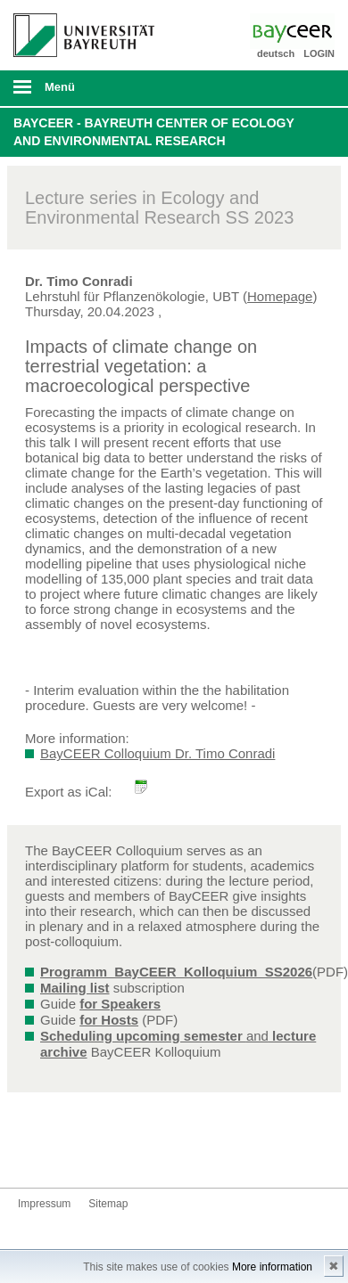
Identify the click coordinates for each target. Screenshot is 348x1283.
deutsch (275, 53)
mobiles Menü (76, 92)
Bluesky (32, 1154)
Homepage (279, 296)
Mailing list (75, 987)
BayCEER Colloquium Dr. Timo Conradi (157, 753)
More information (272, 1267)
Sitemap (108, 1203)
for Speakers (120, 1003)
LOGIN (319, 53)
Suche (303, 88)
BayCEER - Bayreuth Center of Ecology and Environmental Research (153, 132)
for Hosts (108, 1019)
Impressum (44, 1203)
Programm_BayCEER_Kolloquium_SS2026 (176, 971)
